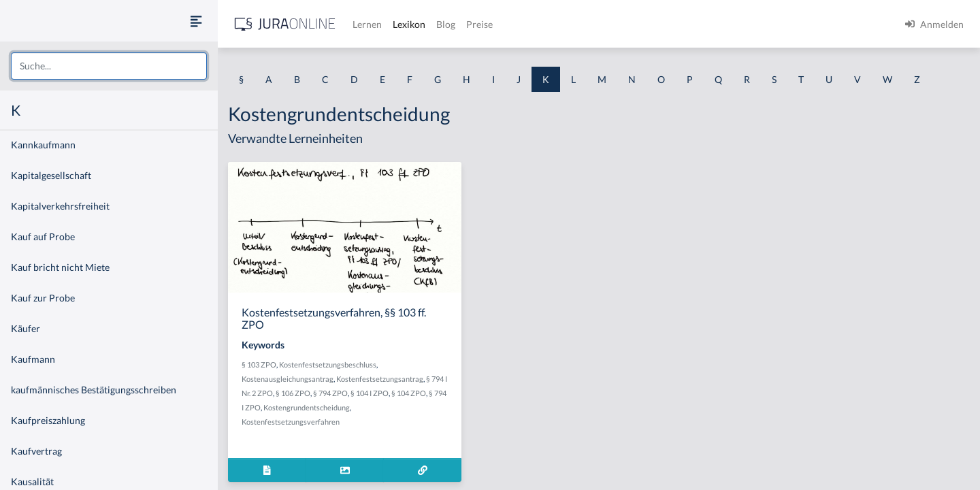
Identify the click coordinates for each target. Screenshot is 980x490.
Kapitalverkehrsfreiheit (60, 206)
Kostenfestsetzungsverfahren (291, 421)
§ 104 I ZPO (369, 393)
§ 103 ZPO (259, 364)
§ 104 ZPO (408, 393)
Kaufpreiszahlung (48, 420)
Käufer (25, 328)
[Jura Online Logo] (285, 24)
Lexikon (409, 24)
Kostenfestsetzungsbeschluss (327, 364)
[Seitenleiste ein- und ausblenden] (196, 21)
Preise (479, 24)
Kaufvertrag (36, 451)
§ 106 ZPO (293, 393)
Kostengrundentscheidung (306, 407)
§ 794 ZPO (330, 393)
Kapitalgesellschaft (51, 175)
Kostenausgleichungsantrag (287, 378)
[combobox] (109, 66)
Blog (445, 24)
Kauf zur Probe (43, 298)
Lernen (367, 24)
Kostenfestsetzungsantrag (379, 378)
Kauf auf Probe (43, 236)
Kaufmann (33, 359)
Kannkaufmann (43, 144)
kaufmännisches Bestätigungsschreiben (93, 389)
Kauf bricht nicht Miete (60, 267)
